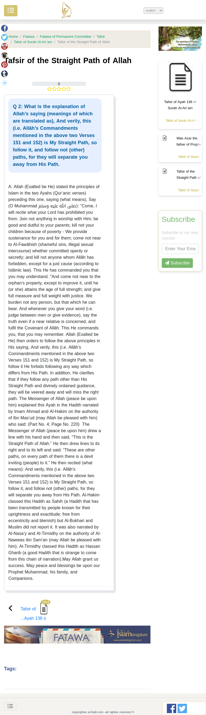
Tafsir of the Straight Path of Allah (188, 177)
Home (13, 36)
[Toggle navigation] (10, 706)
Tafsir (101, 36)
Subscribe (178, 219)
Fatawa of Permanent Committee (65, 36)
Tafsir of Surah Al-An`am (33, 42)
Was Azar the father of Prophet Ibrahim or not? (189, 144)
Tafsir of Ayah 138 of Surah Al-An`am (180, 104)
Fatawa (29, 36)
